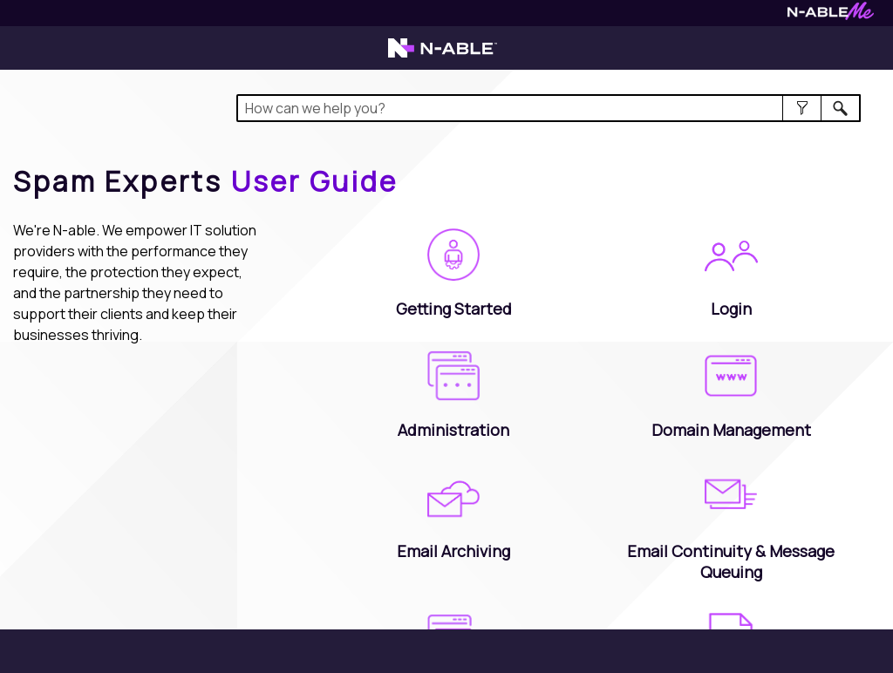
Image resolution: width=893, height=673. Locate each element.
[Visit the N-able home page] (442, 55)
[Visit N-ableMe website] (830, 15)
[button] (801, 108)
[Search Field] (548, 108)
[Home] (206, 181)
